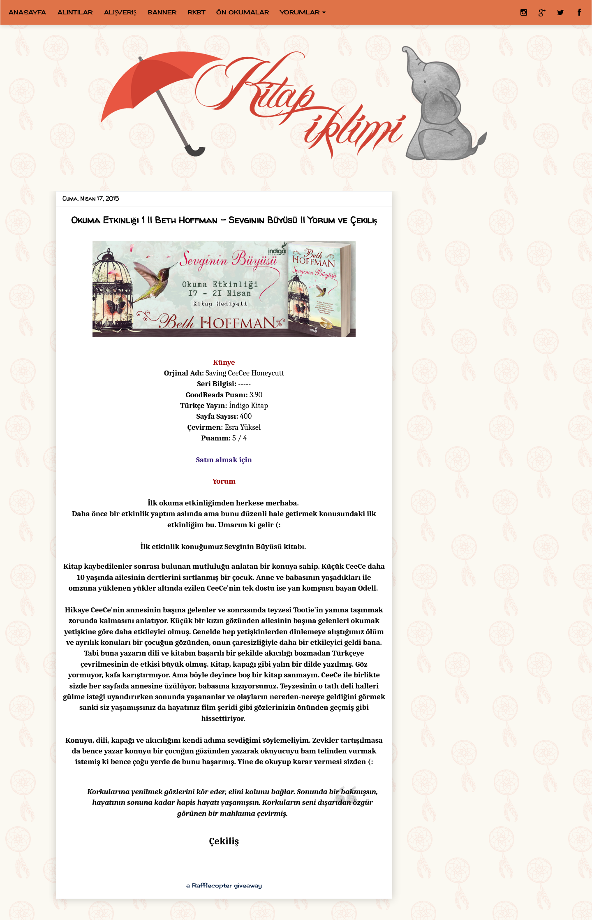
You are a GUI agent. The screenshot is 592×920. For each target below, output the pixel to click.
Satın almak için (224, 459)
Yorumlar (299, 12)
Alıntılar (75, 12)
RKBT (196, 12)
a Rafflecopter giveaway (224, 885)
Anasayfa (27, 12)
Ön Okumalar (242, 12)
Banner (162, 12)
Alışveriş (120, 12)
